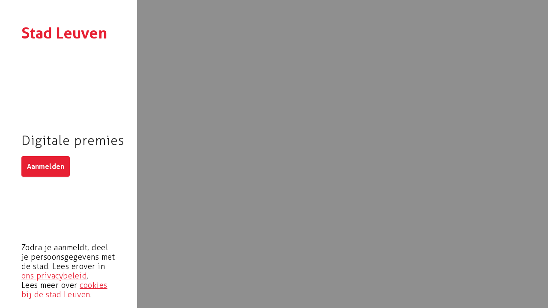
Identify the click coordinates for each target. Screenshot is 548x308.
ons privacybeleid (54, 276)
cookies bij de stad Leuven (64, 290)
